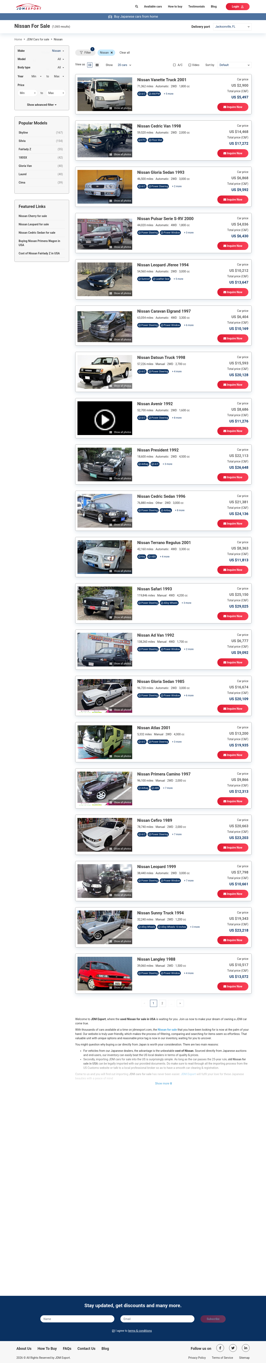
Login (237, 6)
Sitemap (244, 1357)
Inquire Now (232, 107)
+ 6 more (188, 325)
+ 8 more (176, 417)
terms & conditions (140, 1330)
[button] (162, 1003)
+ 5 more (168, 93)
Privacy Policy (197, 1357)
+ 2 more (176, 186)
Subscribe (213, 1319)
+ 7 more (168, 788)
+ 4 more (176, 371)
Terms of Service (222, 1357)
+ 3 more (188, 232)
